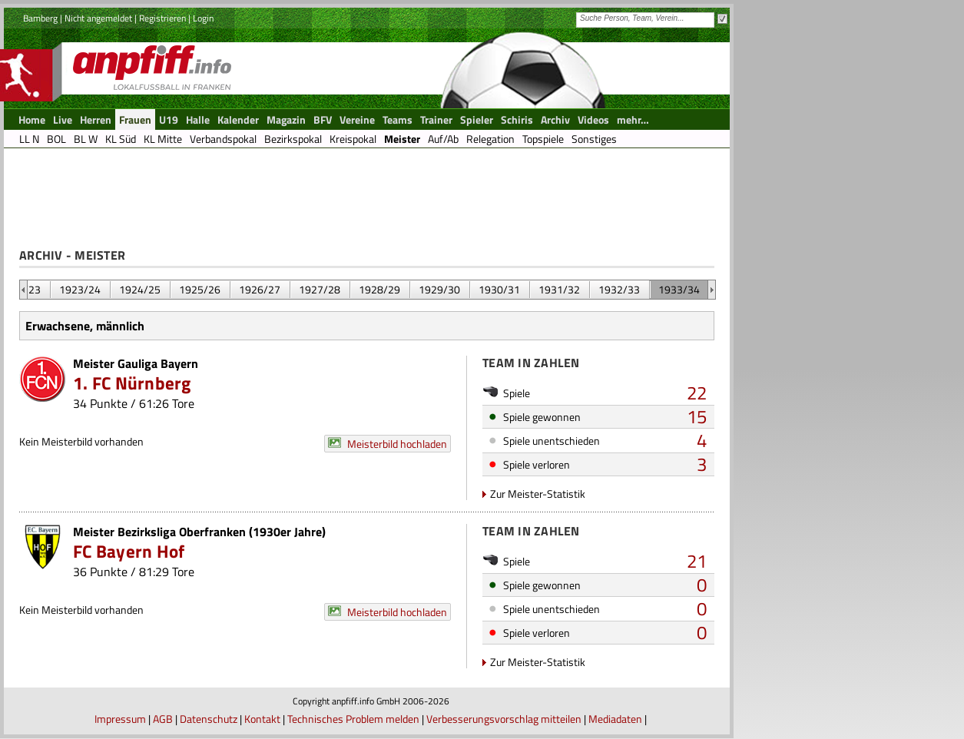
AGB (163, 719)
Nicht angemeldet (98, 18)
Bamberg (40, 18)
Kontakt (262, 719)
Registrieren (162, 18)
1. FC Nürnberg (132, 383)
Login (203, 18)
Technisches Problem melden (353, 719)
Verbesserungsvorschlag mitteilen (503, 719)
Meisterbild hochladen (397, 444)
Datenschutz (208, 719)
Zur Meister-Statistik (537, 493)
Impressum (120, 719)
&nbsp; (23, 289)
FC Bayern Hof (128, 551)
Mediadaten (615, 719)
